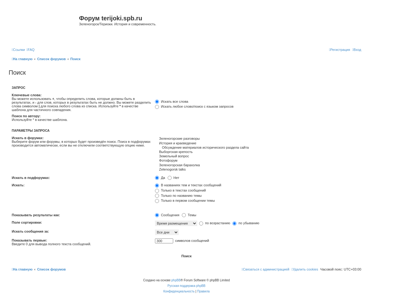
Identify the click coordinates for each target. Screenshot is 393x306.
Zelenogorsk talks (258, 169)
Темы (189, 215)
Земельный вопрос (258, 156)
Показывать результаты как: (36, 215)
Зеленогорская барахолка (258, 165)
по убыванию (245, 223)
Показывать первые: (29, 240)
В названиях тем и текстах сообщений (188, 185)
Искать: (18, 185)
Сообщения (167, 215)
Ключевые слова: (27, 95)
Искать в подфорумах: (31, 178)
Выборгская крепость (258, 152)
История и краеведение (258, 143)
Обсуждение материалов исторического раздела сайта (258, 148)
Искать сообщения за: (30, 231)
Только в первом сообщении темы (185, 200)
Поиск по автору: (26, 116)
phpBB (176, 280)
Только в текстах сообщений (180, 190)
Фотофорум (258, 161)
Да (160, 178)
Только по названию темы (178, 195)
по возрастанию (214, 223)
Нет (173, 178)
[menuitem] (31, 49)
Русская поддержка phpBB (186, 285)
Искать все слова (171, 101)
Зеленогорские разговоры (258, 139)
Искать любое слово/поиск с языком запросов (194, 106)
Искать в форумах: (28, 138)
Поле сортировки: (27, 222)
